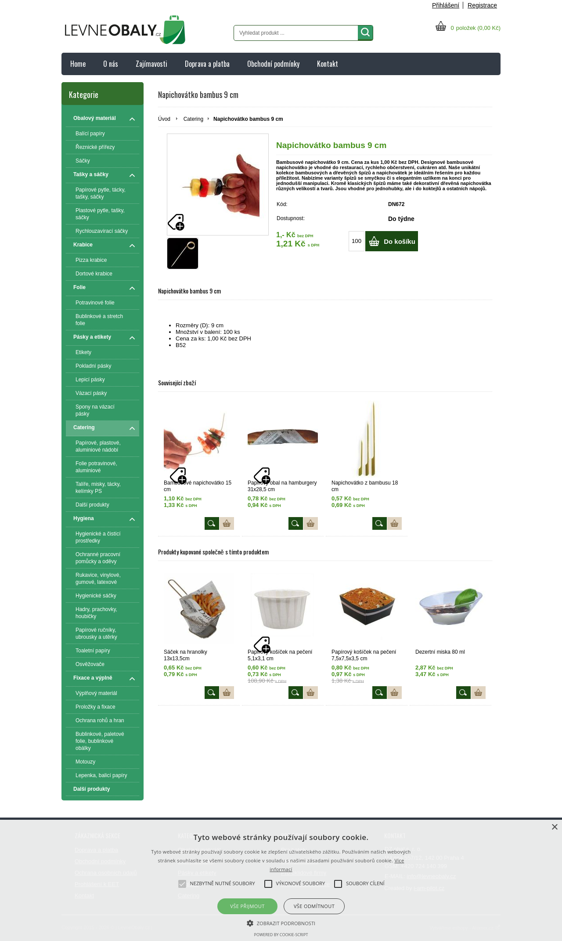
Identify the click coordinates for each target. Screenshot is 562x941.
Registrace (482, 5)
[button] (281, 923)
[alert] (281, 880)
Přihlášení (445, 5)
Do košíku (399, 241)
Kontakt (327, 63)
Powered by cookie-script (281, 934)
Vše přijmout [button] (247, 906)
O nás (110, 63)
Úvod (164, 119)
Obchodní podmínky (273, 63)
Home (78, 63)
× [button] (554, 827)
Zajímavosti (151, 63)
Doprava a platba (207, 63)
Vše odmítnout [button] (314, 906)
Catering (193, 119)
